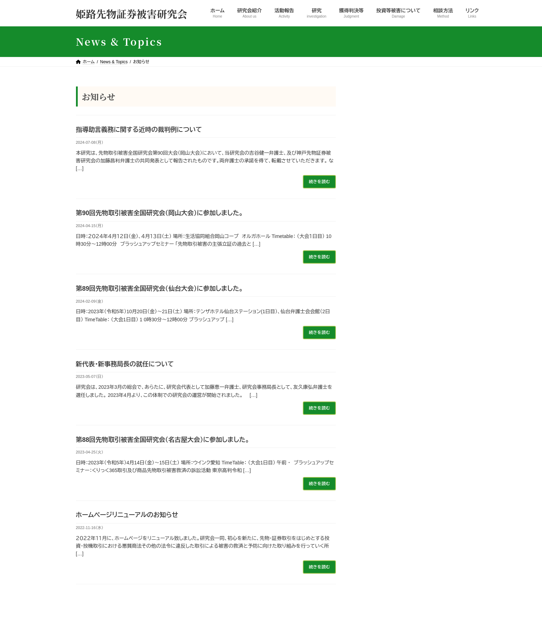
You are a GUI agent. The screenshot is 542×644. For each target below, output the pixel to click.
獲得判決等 (375, 132)
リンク (387, 613)
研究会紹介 (185, 613)
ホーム (155, 613)
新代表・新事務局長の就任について (125, 364)
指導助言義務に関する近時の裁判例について (139, 129)
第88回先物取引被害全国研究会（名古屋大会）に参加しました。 (162, 439)
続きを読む (319, 181)
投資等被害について (318, 613)
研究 (368, 144)
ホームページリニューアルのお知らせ (127, 515)
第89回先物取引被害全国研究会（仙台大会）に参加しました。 (159, 288)
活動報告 (373, 119)
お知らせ (372, 106)
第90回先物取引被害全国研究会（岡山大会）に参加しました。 (159, 213)
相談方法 (359, 613)
